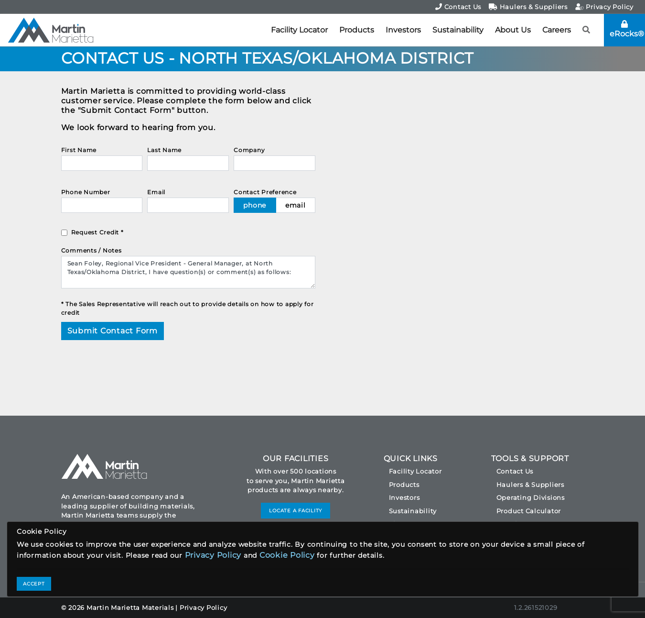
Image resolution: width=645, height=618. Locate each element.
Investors (403, 29)
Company (249, 150)
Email (156, 192)
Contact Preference (265, 192)
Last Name (164, 150)
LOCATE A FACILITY (295, 511)
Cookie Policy (287, 555)
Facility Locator (299, 29)
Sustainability (458, 29)
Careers (556, 29)
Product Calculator (528, 511)
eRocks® (627, 29)
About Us (513, 29)
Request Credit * (97, 232)
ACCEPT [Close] (34, 584)
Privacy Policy (604, 7)
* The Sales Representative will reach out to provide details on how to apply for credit (187, 308)
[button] (586, 30)
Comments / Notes (91, 250)
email (295, 205)
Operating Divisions (530, 497)
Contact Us (458, 7)
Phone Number (85, 192)
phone (254, 205)
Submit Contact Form (112, 330)
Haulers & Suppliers (528, 7)
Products (356, 29)
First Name (79, 150)
